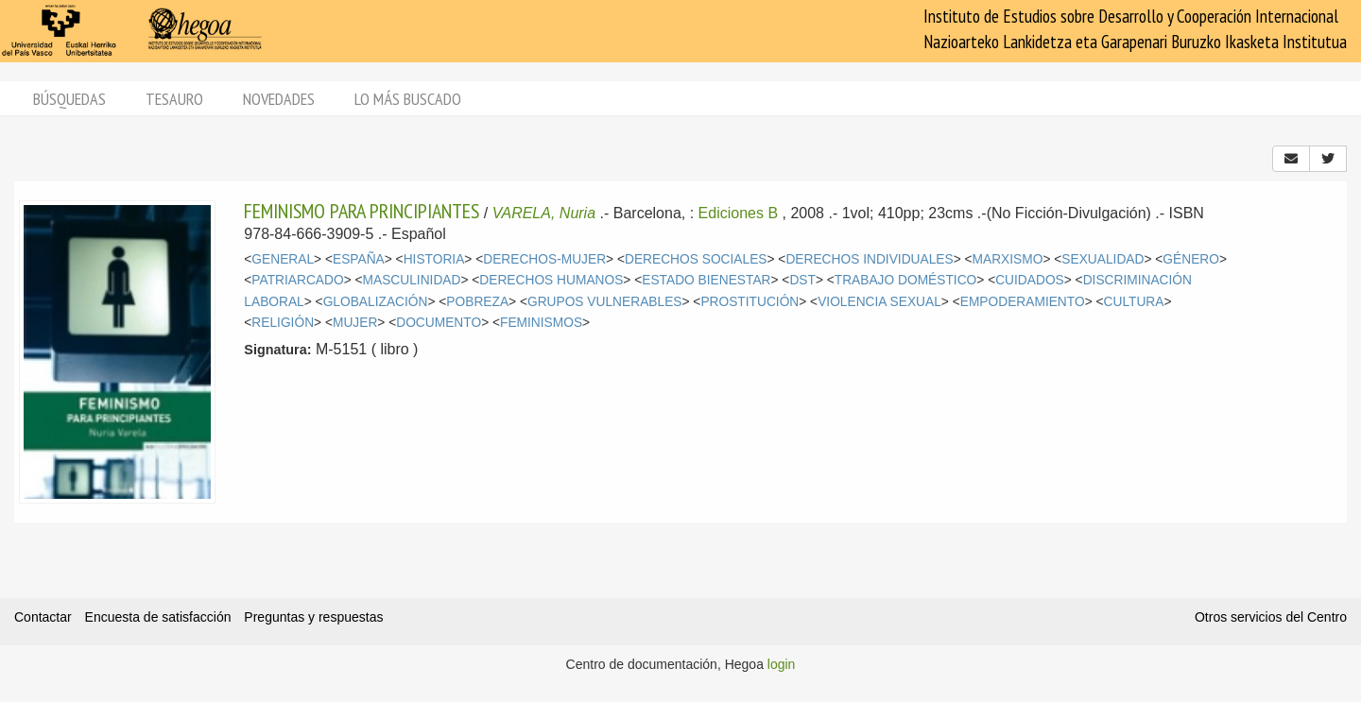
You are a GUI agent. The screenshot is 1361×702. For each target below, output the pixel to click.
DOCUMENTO (438, 323)
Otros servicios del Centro (1271, 617)
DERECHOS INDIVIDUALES (869, 259)
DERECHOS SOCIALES (696, 259)
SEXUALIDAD (1102, 259)
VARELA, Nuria (543, 213)
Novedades (279, 99)
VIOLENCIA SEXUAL (879, 302)
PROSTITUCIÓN (749, 302)
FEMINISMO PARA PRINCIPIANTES (361, 210)
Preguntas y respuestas (313, 617)
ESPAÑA (359, 259)
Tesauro (174, 99)
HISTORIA (434, 259)
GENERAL (282, 259)
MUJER (355, 323)
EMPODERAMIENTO (1022, 302)
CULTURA (1134, 302)
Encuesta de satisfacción (158, 617)
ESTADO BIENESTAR (706, 280)
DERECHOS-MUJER (544, 259)
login (781, 664)
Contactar (43, 617)
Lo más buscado (407, 99)
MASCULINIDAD (412, 280)
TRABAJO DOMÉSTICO (906, 280)
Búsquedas (69, 99)
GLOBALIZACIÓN (375, 302)
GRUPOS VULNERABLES (604, 302)
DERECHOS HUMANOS (551, 280)
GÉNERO (1191, 259)
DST (802, 280)
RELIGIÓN (282, 323)
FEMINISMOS (541, 323)
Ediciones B (738, 213)
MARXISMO (1008, 259)
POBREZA (477, 302)
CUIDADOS (1029, 280)
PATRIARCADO (297, 280)
